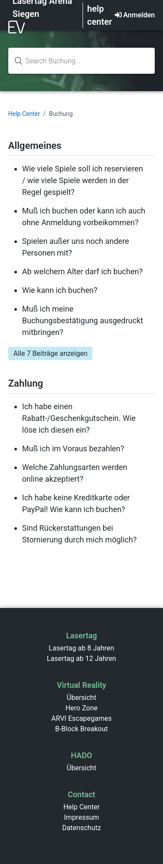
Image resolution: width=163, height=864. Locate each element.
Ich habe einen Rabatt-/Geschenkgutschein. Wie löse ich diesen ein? (79, 418)
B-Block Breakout (81, 729)
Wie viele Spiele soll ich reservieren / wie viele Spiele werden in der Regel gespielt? (82, 180)
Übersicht (81, 697)
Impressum (81, 817)
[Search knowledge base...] (81, 61)
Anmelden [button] (139, 15)
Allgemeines (35, 145)
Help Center (24, 113)
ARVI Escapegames (81, 718)
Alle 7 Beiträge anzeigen (50, 353)
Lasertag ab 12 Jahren (81, 658)
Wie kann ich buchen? (59, 290)
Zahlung (25, 383)
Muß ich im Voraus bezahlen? (73, 448)
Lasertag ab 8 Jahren (81, 648)
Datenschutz (81, 828)
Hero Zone (81, 708)
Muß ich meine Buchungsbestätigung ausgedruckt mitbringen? (82, 320)
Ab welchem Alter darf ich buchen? (82, 271)
